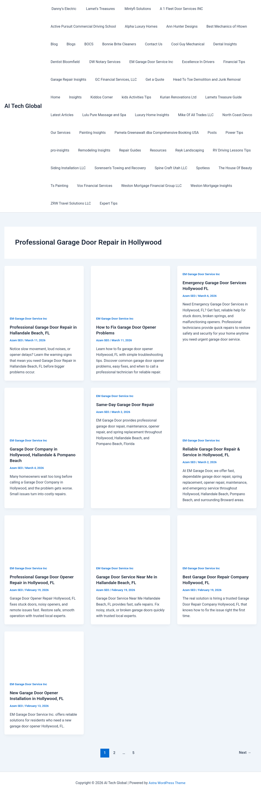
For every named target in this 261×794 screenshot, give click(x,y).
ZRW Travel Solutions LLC (70, 203)
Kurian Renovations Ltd (153, 97)
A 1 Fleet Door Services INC (176, 9)
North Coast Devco (199, 115)
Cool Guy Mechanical (178, 44)
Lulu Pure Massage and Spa (71, 115)
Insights (56, 97)
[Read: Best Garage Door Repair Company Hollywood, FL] (217, 537)
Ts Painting (58, 186)
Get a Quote (150, 79)
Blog (53, 44)
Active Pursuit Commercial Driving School (82, 26)
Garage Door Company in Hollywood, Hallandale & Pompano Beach (44, 454)
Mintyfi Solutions (132, 9)
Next (244, 752)
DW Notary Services (102, 62)
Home (246, 79)
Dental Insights (213, 44)
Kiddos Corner (80, 97)
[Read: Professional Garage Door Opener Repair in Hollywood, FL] (44, 537)
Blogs (68, 44)
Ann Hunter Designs (177, 26)
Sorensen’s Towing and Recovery (117, 168)
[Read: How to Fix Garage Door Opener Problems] (130, 288)
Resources (126, 150)
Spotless (197, 168)
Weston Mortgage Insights (205, 186)
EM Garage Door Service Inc (147, 62)
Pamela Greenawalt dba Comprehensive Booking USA (125, 132)
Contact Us (145, 44)
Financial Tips (226, 62)
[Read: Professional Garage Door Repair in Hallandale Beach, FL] (44, 288)
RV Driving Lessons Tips (196, 150)
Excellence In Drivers (192, 62)
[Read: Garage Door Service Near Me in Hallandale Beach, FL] (130, 537)
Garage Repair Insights (68, 79)
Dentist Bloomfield (65, 62)
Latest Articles (233, 97)
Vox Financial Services (92, 186)
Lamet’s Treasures (97, 9)
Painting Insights (63, 132)
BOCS (84, 44)
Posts (178, 132)
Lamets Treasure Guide (197, 97)
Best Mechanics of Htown (220, 26)
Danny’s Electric (63, 9)
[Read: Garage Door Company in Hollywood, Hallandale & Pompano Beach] (44, 410)
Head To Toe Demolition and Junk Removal (200, 79)
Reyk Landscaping (156, 150)
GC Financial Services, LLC (113, 79)
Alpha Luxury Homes (138, 26)
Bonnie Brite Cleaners (113, 44)
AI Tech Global (23, 106)
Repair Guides (100, 150)
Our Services (231, 115)
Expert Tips (106, 203)
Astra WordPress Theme (167, 783)
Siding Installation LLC (67, 168)
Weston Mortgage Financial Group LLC (147, 186)
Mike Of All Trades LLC (159, 115)
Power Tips (199, 132)
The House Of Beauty (227, 168)
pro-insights (224, 132)
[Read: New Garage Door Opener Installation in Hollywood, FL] (44, 653)
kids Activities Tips (113, 97)
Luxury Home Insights (118, 115)
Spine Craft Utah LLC (166, 168)
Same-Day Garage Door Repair (126, 404)
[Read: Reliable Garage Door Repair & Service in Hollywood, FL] (217, 410)
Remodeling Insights (66, 150)
